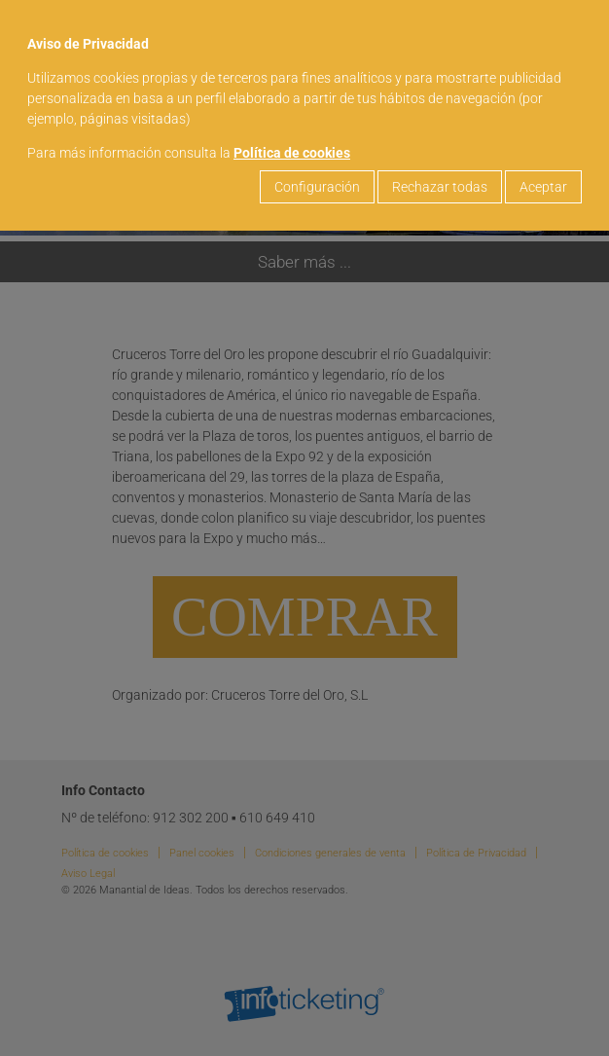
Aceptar (543, 187)
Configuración (317, 187)
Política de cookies (291, 153)
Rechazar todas (439, 187)
